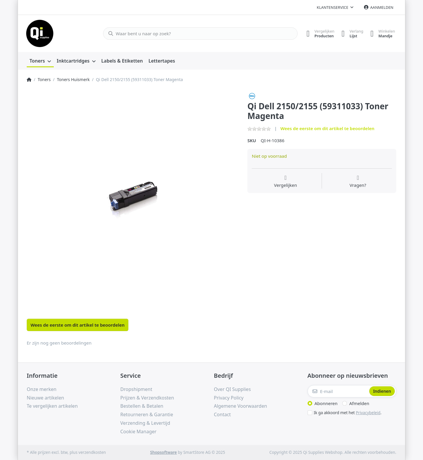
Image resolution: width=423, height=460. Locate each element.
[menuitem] (40, 61)
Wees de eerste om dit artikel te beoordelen (327, 128)
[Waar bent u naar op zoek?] (198, 33)
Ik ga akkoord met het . (348, 412)
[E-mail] (338, 391)
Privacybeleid (368, 412)
